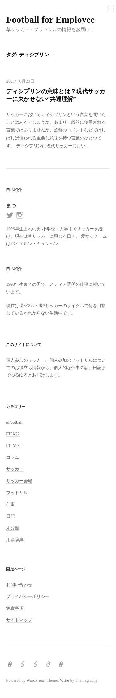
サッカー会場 (19, 480)
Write (64, 680)
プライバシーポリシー (27, 596)
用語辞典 (15, 539)
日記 (10, 516)
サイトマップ (19, 619)
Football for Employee (50, 19)
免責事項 (15, 608)
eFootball (14, 422)
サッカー (15, 468)
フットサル (17, 492)
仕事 (10, 504)
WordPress (35, 680)
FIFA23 (13, 445)
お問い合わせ (19, 584)
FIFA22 (13, 433)
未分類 (12, 527)
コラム (12, 457)
